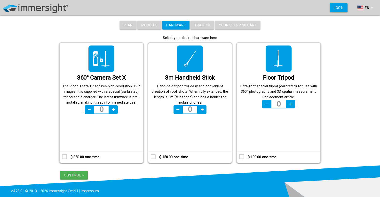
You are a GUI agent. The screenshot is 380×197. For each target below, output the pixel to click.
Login (339, 8)
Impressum (90, 191)
